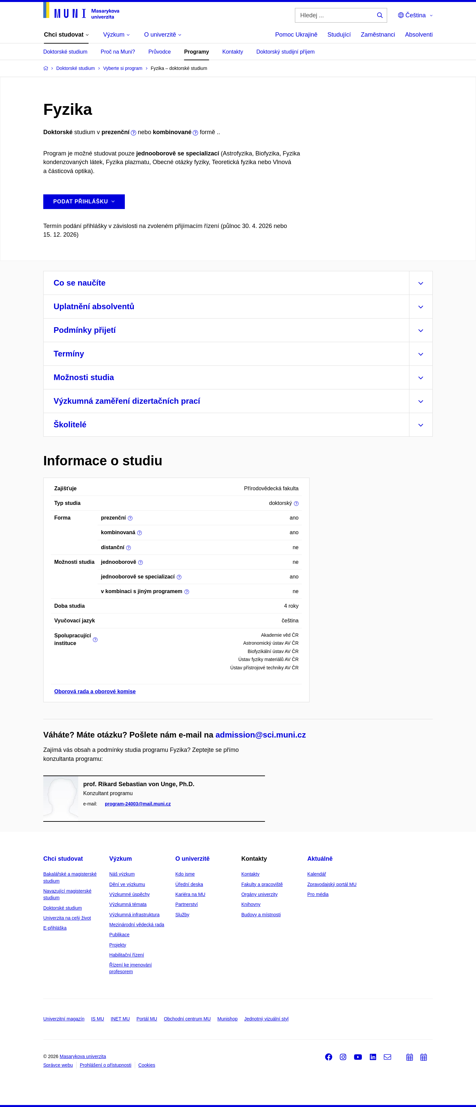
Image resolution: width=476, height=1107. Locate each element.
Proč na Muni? (118, 52)
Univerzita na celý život (67, 918)
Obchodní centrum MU (187, 1018)
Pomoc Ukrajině (296, 34)
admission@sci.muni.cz (260, 734)
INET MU (120, 1018)
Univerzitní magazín (64, 1018)
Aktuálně (320, 858)
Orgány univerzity (259, 894)
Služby (182, 914)
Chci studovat (63, 858)
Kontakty (232, 52)
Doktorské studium (65, 52)
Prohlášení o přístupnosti (105, 1065)
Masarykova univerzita (83, 1056)
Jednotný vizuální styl (266, 1018)
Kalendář (316, 874)
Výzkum (120, 858)
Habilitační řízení (126, 955)
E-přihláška (55, 928)
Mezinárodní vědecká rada (136, 924)
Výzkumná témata (127, 904)
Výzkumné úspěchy (129, 894)
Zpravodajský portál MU (332, 884)
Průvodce (159, 52)
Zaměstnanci (378, 34)
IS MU (97, 1018)
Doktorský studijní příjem (285, 52)
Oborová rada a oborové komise (95, 691)
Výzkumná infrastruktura (134, 914)
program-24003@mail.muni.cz (138, 804)
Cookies (146, 1065)
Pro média (318, 894)
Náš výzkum (121, 874)
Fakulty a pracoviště (262, 884)
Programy (196, 52)
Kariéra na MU (190, 894)
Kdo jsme (185, 874)
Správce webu (58, 1065)
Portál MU (146, 1018)
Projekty (117, 945)
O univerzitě (192, 858)
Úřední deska (189, 884)
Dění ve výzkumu (127, 884)
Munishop (227, 1018)
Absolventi (419, 34)
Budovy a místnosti (261, 914)
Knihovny (251, 904)
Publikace (119, 934)
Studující (339, 34)
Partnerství (186, 904)
